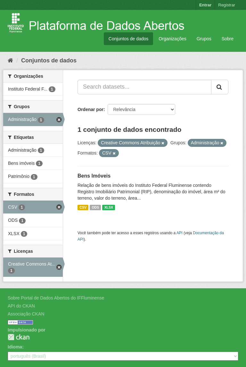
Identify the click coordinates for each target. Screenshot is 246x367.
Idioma (15, 346)
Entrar (205, 5)
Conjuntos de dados (129, 38)
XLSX (108, 207)
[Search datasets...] (144, 87)
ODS (95, 207)
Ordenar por (90, 109)
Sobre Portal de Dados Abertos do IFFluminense (56, 297)
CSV (82, 207)
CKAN (18, 337)
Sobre (228, 38)
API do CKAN (21, 305)
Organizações (172, 38)
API (179, 233)
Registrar (226, 5)
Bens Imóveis (94, 176)
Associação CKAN (26, 313)
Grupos (204, 38)
